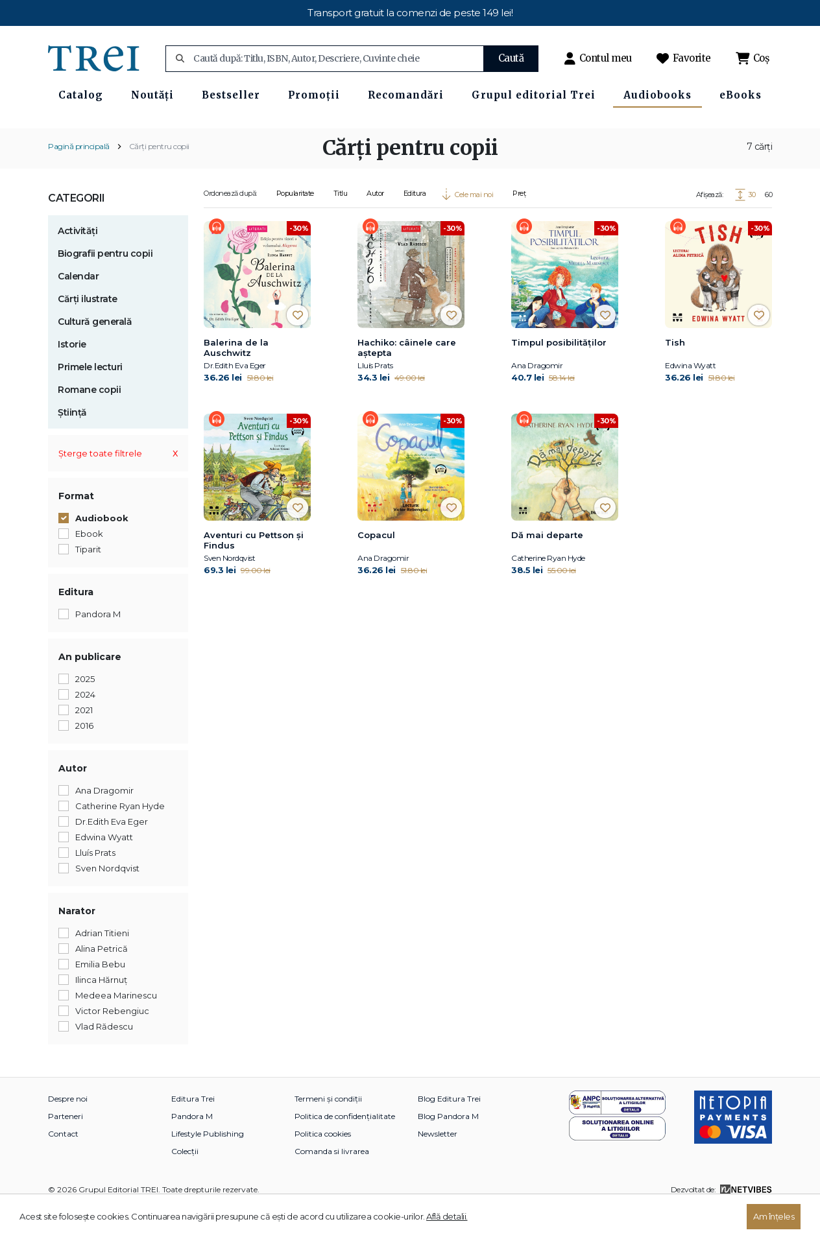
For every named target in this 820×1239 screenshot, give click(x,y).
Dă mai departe (547, 566)
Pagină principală (79, 177)
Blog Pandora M (448, 1147)
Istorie (72, 375)
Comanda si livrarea (332, 1182)
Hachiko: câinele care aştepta (406, 378)
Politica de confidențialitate (345, 1147)
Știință (72, 443)
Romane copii (89, 421)
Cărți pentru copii (159, 177)
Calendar (78, 307)
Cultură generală (95, 353)
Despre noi (68, 1130)
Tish (675, 373)
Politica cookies (323, 1165)
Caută (511, 58)
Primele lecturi (90, 398)
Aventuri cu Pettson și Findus (254, 571)
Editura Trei (193, 1130)
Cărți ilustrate (87, 330)
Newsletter (437, 1165)
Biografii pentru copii (105, 284)
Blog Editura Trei (449, 1130)
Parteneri (65, 1147)
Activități (77, 262)
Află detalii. (447, 1216)
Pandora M (192, 1147)
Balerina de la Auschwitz (236, 378)
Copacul (376, 566)
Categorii (76, 229)
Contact (63, 1165)
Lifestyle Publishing (207, 1165)
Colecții (185, 1182)
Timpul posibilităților (559, 373)
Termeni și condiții (328, 1130)
